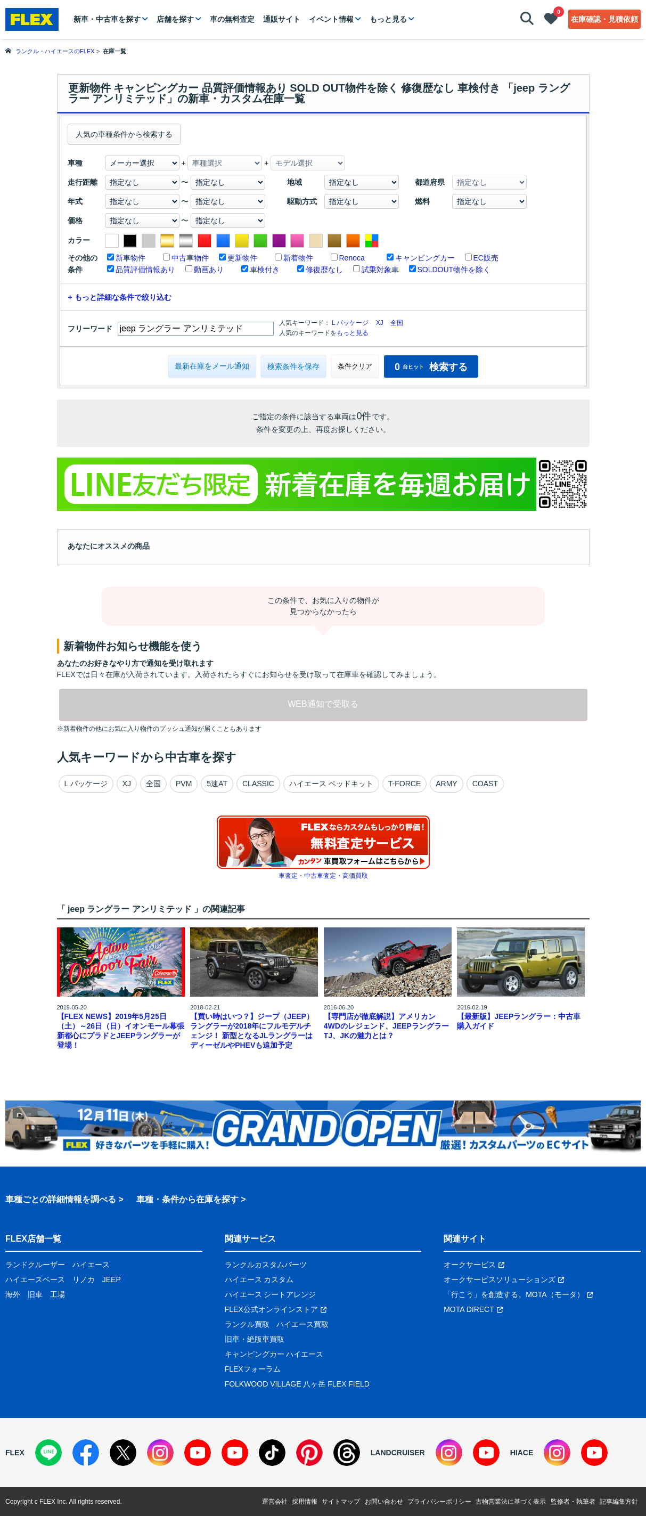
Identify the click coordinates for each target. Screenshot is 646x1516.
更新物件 (242, 258)
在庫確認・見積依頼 (604, 19)
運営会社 (275, 1501)
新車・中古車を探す (107, 19)
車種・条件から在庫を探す (187, 1199)
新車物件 (130, 258)
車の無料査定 (232, 19)
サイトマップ (341, 1501)
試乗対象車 (380, 269)
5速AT (217, 783)
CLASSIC (258, 783)
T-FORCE (404, 783)
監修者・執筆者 (573, 1501)
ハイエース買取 (302, 1324)
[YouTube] (197, 1452)
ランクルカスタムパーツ (266, 1264)
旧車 (35, 1294)
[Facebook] (85, 1452)
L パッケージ (350, 323)
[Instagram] (160, 1452)
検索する (431, 367)
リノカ (83, 1279)
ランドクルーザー (35, 1264)
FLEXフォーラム (253, 1369)
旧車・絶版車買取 (254, 1339)
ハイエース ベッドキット (331, 783)
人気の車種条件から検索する (124, 134)
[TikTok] (272, 1452)
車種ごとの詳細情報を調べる (60, 1199)
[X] (123, 1452)
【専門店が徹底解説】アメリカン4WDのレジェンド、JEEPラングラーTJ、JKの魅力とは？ (386, 1026)
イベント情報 (331, 19)
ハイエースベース (35, 1279)
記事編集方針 (619, 1501)
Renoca (352, 258)
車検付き (265, 269)
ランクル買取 (247, 1324)
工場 (57, 1294)
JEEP (111, 1279)
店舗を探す (175, 19)
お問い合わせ (384, 1501)
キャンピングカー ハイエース (274, 1354)
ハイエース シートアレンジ (270, 1294)
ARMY (446, 783)
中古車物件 (190, 258)
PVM (184, 783)
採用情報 (304, 1501)
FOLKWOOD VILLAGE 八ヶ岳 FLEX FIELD (297, 1384)
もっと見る (388, 19)
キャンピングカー (425, 258)
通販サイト (281, 19)
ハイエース (91, 1264)
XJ (379, 323)
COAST (485, 783)
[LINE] (48, 1452)
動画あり (209, 269)
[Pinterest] (309, 1452)
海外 (12, 1294)
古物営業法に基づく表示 (511, 1501)
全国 (396, 323)
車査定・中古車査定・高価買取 (323, 875)
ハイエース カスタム (259, 1279)
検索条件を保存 (293, 366)
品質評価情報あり (145, 269)
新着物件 (298, 258)
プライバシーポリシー (439, 1501)
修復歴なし (324, 269)
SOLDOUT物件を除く (454, 269)
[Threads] (346, 1452)
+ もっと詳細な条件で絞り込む (119, 297)
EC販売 (485, 258)
